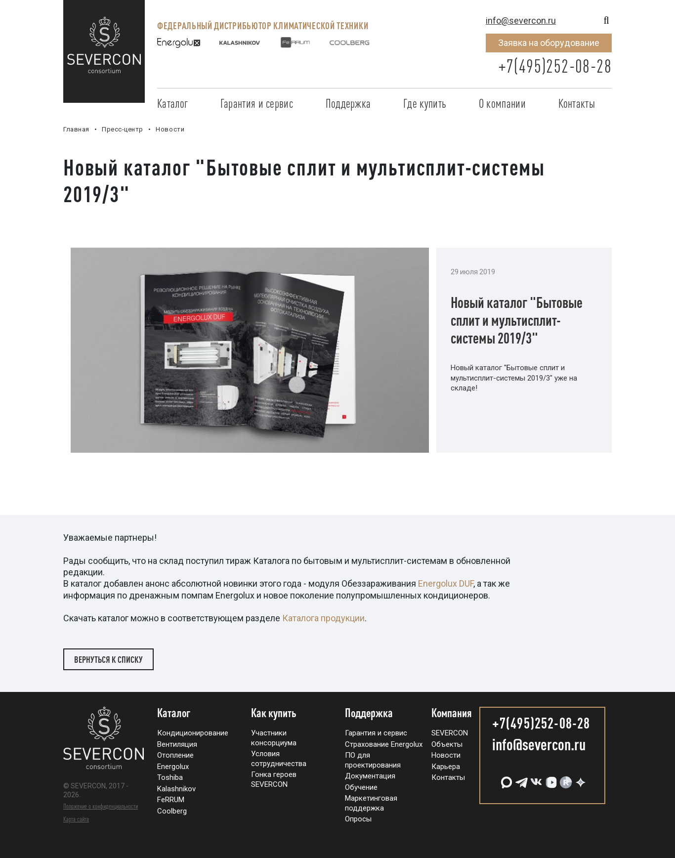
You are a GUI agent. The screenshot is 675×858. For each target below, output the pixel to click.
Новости (446, 755)
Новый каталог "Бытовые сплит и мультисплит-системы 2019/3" (517, 320)
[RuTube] (564, 778)
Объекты (447, 744)
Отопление (175, 755)
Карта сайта (76, 819)
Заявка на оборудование (548, 43)
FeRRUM (170, 799)
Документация (370, 776)
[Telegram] (520, 778)
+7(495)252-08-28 (555, 66)
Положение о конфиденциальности (100, 806)
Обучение (361, 787)
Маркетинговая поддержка (371, 803)
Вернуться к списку (108, 659)
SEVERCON (449, 733)
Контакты (576, 103)
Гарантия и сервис (256, 103)
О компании (502, 103)
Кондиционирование (192, 733)
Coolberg (172, 811)
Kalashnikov (176, 788)
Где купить (424, 103)
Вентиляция (177, 744)
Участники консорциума (273, 738)
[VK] (535, 778)
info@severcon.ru (521, 20)
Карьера (445, 766)
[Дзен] (579, 778)
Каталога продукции (323, 618)
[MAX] (505, 778)
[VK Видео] (550, 778)
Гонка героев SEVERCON (273, 779)
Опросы (358, 819)
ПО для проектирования (373, 760)
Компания (451, 713)
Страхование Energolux (383, 744)
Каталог (172, 103)
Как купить (273, 713)
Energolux (173, 766)
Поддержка (348, 103)
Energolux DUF (445, 583)
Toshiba (170, 777)
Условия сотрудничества (278, 758)
